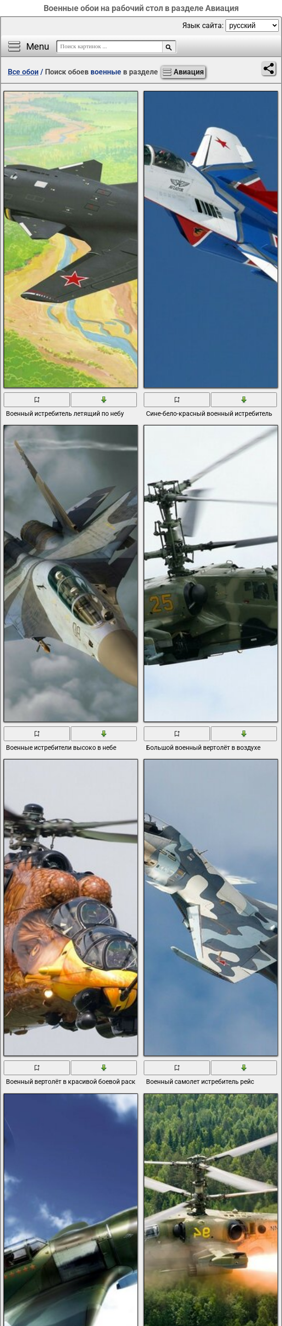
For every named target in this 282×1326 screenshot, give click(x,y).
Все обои (23, 72)
